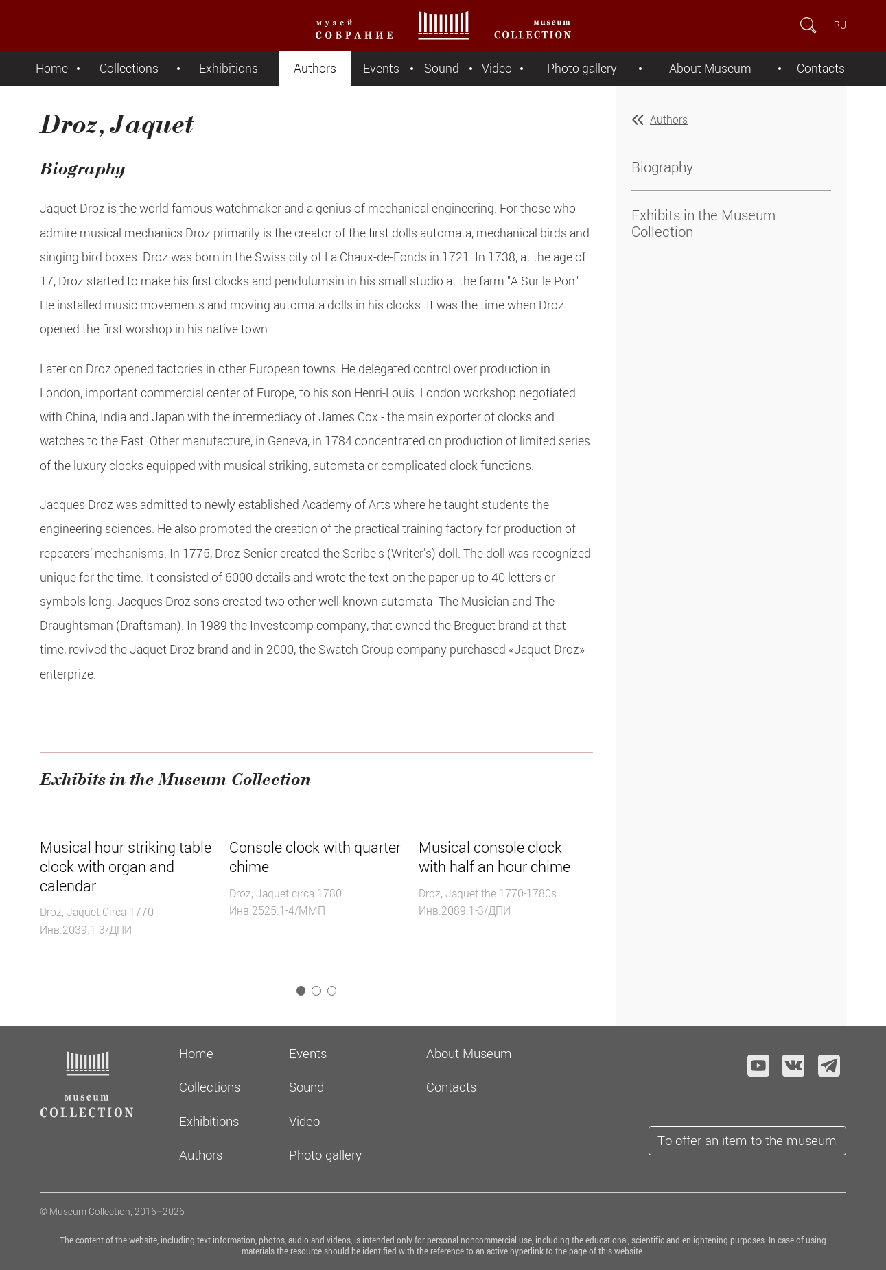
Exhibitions (228, 68)
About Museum (710, 68)
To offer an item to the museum (747, 1140)
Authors (315, 68)
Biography (662, 166)
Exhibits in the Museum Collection (703, 223)
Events (381, 68)
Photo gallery (582, 68)
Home (52, 68)
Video (497, 68)
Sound (441, 68)
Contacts (821, 68)
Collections (129, 68)
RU (840, 25)
